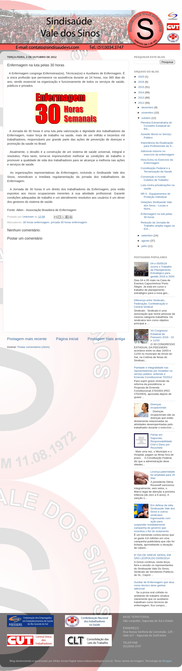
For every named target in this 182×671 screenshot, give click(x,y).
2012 (141, 102)
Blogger (167, 660)
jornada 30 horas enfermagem (69, 222)
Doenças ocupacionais (158, 406)
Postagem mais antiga (106, 339)
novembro (147, 112)
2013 (141, 97)
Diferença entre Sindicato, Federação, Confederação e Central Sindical (151, 303)
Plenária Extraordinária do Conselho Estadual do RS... (156, 125)
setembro (147, 235)
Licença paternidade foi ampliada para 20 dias (162, 475)
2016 (141, 81)
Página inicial (67, 339)
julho (144, 246)
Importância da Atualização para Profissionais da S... (157, 144)
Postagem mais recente (27, 339)
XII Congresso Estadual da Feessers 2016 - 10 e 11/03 (162, 335)
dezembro (147, 107)
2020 (141, 76)
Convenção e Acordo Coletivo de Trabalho (155, 178)
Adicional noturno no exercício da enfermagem (157, 153)
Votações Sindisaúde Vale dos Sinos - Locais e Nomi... (156, 205)
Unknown (29, 216)
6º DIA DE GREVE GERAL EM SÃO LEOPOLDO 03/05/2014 (152, 557)
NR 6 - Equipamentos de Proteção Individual (155, 195)
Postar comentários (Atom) (34, 346)
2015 (141, 87)
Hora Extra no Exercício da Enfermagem (157, 161)
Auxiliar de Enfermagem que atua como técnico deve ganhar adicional (154, 585)
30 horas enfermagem (36, 222)
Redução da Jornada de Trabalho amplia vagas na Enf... (158, 225)
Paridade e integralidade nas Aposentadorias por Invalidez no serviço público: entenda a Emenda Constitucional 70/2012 (153, 372)
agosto (145, 240)
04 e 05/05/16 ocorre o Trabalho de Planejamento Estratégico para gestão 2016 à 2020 (162, 270)
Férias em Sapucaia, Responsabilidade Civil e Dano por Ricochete (161, 441)
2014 (141, 92)
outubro (146, 117)
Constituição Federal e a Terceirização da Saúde (156, 170)
